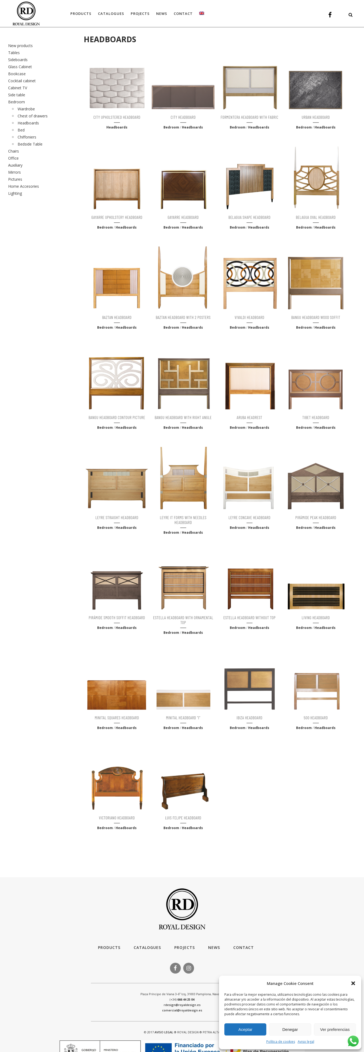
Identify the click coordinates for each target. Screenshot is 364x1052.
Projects (184, 947)
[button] (353, 983)
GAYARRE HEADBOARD (183, 217)
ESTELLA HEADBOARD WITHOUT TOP (249, 617)
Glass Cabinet (20, 66)
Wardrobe (26, 108)
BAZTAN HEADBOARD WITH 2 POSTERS (183, 317)
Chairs (13, 151)
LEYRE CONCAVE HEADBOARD (249, 517)
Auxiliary (15, 165)
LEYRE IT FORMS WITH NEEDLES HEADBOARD (183, 520)
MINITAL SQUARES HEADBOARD (117, 717)
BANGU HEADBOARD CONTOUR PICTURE (116, 417)
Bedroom (16, 101)
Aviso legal (306, 1041)
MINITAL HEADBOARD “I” (183, 717)
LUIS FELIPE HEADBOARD (183, 817)
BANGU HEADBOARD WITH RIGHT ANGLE (183, 417)
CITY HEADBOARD (183, 117)
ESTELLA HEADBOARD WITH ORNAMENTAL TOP (183, 620)
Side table (16, 94)
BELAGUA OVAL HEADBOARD (316, 217)
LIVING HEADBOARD (316, 617)
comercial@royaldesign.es (182, 1010)
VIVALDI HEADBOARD (249, 317)
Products (109, 947)
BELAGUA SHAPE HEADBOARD (249, 217)
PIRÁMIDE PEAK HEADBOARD (315, 517)
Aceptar (245, 1029)
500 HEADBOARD (316, 717)
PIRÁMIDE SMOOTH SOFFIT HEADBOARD (117, 617)
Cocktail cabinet (22, 80)
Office (13, 158)
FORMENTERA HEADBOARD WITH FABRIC (249, 117)
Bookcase (17, 73)
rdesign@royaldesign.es (182, 1005)
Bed (21, 130)
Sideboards (18, 59)
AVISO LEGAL (164, 1032)
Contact (243, 947)
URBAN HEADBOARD (316, 117)
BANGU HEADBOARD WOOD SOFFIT (315, 317)
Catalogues (147, 947)
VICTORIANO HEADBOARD (117, 817)
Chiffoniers (27, 137)
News (214, 947)
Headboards (28, 123)
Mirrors (14, 172)
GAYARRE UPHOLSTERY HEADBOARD (116, 217)
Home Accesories (23, 186)
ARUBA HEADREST (250, 417)
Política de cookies (280, 1041)
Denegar (290, 1029)
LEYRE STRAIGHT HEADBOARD (117, 517)
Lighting (15, 193)
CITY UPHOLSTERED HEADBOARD (116, 117)
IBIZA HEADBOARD (250, 717)
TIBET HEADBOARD (315, 417)
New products (20, 45)
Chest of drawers (33, 115)
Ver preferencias (335, 1029)
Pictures (15, 179)
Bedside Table (30, 144)
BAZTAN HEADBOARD (117, 317)
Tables (14, 52)
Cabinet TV (17, 87)
